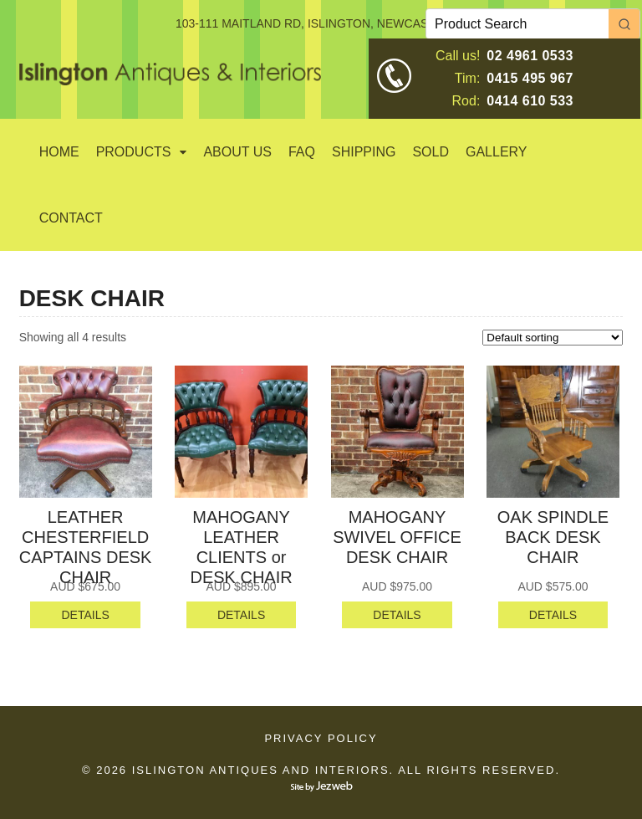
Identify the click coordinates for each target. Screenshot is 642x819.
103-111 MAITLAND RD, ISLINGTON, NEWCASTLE (313, 23)
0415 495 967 (530, 78)
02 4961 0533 (530, 56)
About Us (237, 152)
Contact (71, 218)
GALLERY (496, 152)
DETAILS (85, 615)
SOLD (430, 152)
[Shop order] (552, 338)
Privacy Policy (320, 738)
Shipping (363, 152)
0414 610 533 (530, 101)
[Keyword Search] (517, 23)
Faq (301, 152)
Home (59, 152)
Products (133, 152)
